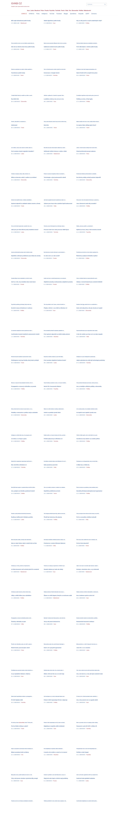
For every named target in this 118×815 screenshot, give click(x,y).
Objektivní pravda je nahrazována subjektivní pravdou (58, 281)
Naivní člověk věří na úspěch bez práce (86, 72)
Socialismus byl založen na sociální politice (88, 438)
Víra (70, 10)
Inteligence (44, 13)
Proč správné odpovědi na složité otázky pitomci (57, 334)
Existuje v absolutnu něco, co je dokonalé (87, 569)
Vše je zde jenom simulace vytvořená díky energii (24, 778)
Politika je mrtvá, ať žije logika (84, 99)
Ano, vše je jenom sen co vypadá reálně (87, 700)
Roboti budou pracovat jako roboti (20, 647)
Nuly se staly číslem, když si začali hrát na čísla (24, 543)
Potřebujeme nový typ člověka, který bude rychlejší (25, 360)
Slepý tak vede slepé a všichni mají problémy (56, 778)
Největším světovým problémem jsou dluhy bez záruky (25, 255)
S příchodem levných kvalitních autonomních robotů (25, 334)
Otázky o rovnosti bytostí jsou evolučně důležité (89, 281)
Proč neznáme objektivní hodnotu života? (55, 360)
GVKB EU (31, 13)
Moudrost (37, 10)
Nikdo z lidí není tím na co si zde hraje (54, 673)
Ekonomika (75, 10)
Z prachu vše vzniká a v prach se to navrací (55, 752)
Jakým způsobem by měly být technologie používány (90, 360)
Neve (12, 813)
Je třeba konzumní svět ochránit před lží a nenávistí (25, 569)
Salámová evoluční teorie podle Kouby (54, 46)
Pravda (47, 10)
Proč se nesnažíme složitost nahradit (86, 517)
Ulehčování (14, 125)
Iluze (28, 10)
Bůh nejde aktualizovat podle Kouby (21, 20)
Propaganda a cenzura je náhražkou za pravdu (23, 386)
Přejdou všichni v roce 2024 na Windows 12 (55, 308)
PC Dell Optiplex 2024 (17, 700)
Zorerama (94, 13)
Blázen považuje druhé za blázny (20, 752)
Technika (57, 10)
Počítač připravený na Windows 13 (53, 438)
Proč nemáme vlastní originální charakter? (22, 151)
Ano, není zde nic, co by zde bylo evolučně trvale (89, 673)
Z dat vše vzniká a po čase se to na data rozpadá (89, 334)
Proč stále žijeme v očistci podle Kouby (87, 46)
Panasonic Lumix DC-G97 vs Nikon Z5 (86, 726)
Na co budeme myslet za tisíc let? (85, 595)
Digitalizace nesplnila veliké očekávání (54, 726)
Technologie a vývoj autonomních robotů (55, 177)
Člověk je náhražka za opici (18, 621)
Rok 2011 (46, 125)
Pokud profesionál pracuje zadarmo (86, 151)
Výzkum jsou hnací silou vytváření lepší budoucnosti (58, 203)
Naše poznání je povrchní (50, 464)
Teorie (63, 10)
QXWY (87, 13)
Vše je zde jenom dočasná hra (52, 621)
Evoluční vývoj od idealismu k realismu (21, 308)
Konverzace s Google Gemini (51, 72)
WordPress (22, 813)
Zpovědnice (73, 13)
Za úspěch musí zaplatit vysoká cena (86, 412)
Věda (66, 10)
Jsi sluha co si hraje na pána (18, 438)
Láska (32, 10)
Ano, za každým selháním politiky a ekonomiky (89, 386)
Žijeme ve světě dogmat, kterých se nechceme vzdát (58, 595)
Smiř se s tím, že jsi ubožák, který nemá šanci (23, 281)
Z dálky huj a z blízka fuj (82, 464)
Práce (42, 10)
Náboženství (87, 10)
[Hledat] (94, 4)
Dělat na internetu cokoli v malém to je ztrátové (23, 177)
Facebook (59, 13)
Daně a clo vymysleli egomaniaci (52, 647)
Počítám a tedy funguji (82, 752)
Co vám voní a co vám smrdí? (52, 255)
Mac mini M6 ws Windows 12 (19, 464)
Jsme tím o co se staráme (83, 647)
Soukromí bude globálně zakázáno (85, 778)
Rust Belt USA (15, 99)
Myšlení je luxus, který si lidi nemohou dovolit (88, 229)
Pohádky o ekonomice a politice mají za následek (24, 412)
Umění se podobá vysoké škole (52, 412)
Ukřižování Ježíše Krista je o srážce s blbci (55, 151)
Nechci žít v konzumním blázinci (52, 386)
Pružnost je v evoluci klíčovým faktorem (54, 543)
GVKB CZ (24, 13)
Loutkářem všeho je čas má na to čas (54, 99)
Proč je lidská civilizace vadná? (19, 726)
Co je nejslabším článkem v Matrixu (20, 673)
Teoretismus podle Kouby (18, 72)
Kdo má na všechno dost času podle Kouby (23, 46)
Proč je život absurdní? (82, 543)
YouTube (52, 13)
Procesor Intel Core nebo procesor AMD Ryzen (56, 229)
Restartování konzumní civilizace (85, 621)
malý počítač (21, 722)
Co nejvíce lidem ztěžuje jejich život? (86, 125)
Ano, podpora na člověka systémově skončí (23, 491)
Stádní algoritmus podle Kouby (52, 20)
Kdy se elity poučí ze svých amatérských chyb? (89, 20)
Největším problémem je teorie (52, 491)
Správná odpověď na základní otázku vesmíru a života (25, 203)
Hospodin (80, 13)
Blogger (66, 13)
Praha (38, 13)
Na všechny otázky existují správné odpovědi (88, 177)
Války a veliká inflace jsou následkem (21, 595)
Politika (81, 10)
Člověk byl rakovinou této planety (53, 517)
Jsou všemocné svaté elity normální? (86, 203)
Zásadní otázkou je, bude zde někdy (53, 569)
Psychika (52, 10)
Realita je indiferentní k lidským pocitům (22, 517)
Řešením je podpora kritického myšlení (86, 255)
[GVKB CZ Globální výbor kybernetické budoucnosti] (20, 4)
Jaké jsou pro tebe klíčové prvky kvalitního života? (24, 229)
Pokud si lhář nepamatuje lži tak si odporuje (55, 700)
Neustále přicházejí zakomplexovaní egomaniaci (89, 491)
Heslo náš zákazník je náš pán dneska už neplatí (89, 308)
